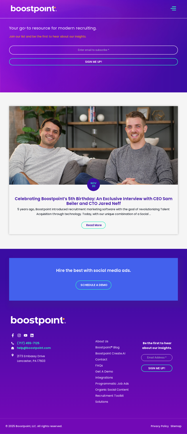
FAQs (99, 365)
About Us (101, 341)
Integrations (104, 377)
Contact (101, 359)
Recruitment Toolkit (109, 396)
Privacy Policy (160, 426)
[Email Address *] (156, 357)
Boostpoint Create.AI (110, 353)
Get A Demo (104, 371)
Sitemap (176, 426)
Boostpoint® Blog (107, 347)
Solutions (101, 402)
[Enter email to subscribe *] (93, 50)
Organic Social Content (112, 390)
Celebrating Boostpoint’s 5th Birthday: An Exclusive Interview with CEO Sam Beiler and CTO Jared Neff (93, 201)
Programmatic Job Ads (112, 383)
